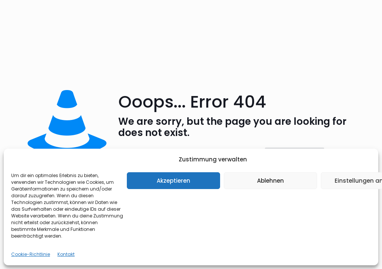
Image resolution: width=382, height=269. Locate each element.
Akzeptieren (173, 181)
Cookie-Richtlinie (30, 254)
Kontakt (66, 254)
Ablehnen (270, 181)
